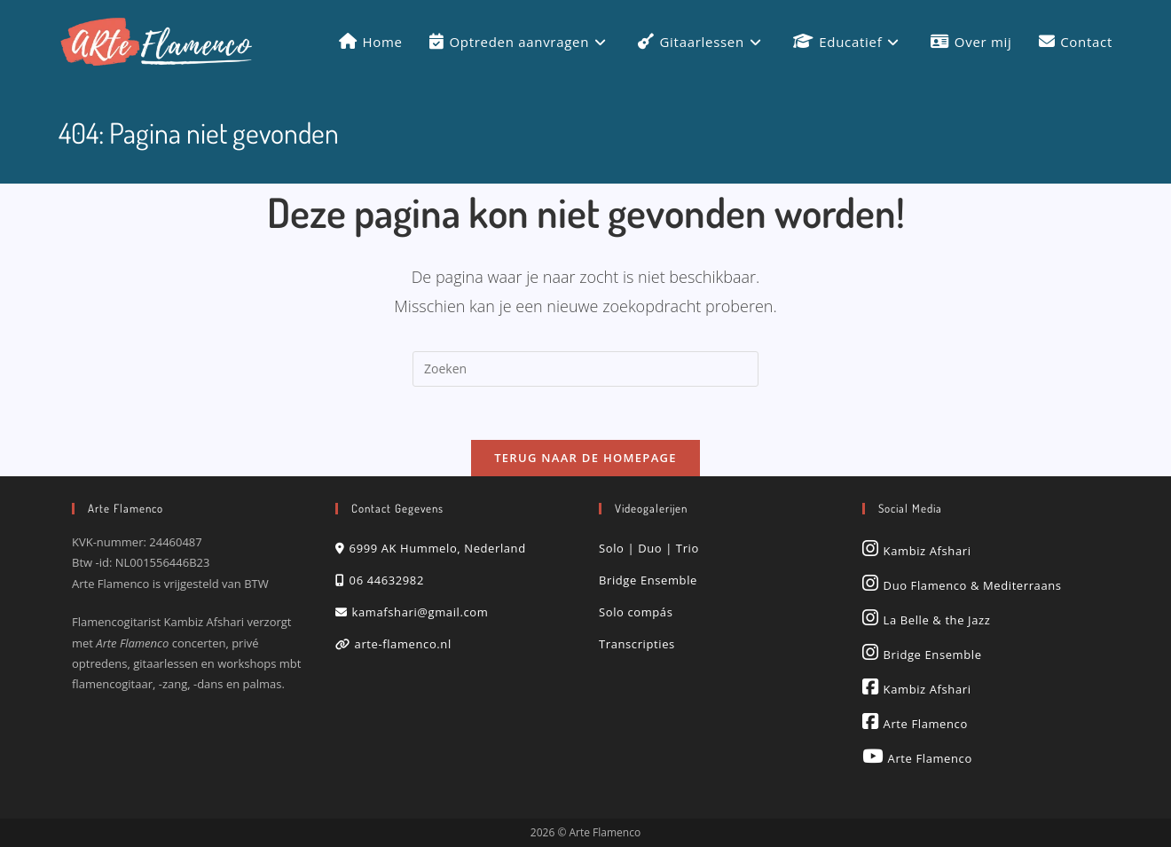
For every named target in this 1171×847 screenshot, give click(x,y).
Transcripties (637, 644)
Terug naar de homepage (585, 458)
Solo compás (635, 612)
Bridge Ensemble (648, 580)
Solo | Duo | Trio (649, 548)
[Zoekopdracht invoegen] (585, 369)
